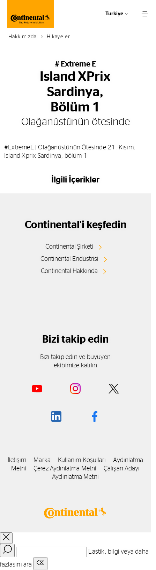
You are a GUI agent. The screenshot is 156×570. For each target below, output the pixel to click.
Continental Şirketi (69, 247)
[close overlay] (6, 538)
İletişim (17, 460)
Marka (42, 460)
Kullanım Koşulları (82, 460)
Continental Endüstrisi (69, 259)
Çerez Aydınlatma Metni (65, 469)
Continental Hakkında (69, 271)
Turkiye (114, 13)
